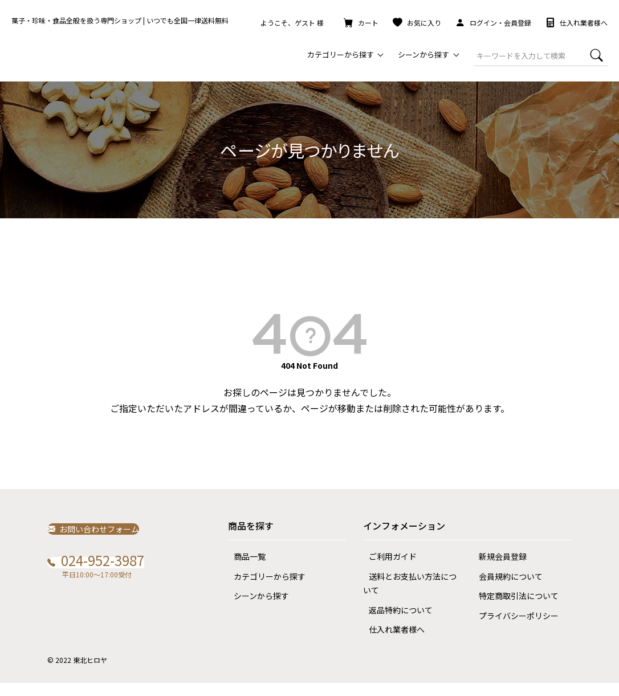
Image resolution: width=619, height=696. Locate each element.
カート (361, 22)
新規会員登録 (497, 569)
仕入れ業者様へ (576, 22)
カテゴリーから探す (264, 589)
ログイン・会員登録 (493, 22)
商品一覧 (244, 569)
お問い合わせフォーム (99, 541)
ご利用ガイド (387, 569)
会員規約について (505, 589)
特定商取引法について (513, 608)
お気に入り (417, 22)
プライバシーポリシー (513, 628)
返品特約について (395, 623)
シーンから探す (255, 608)
